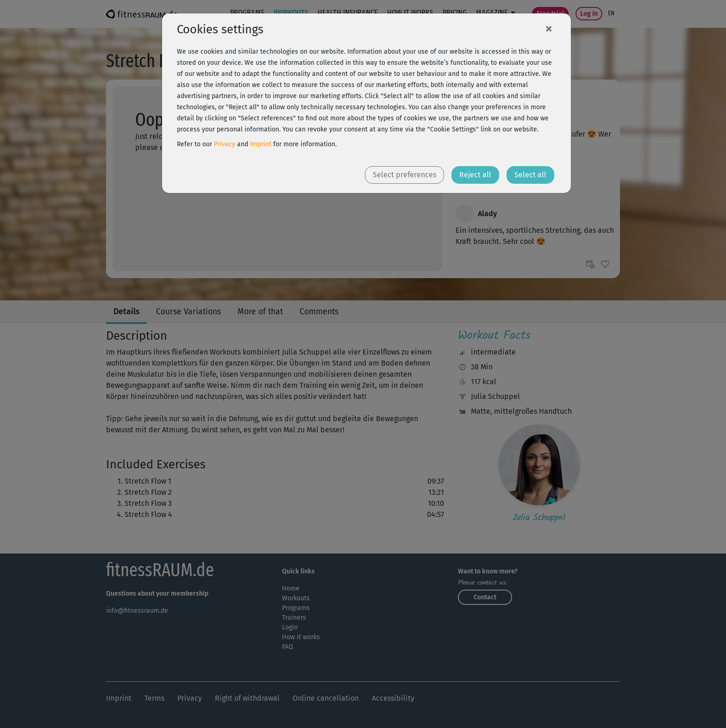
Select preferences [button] (404, 174)
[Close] (548, 28)
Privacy (224, 144)
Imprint (260, 144)
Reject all (475, 174)
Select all (530, 174)
